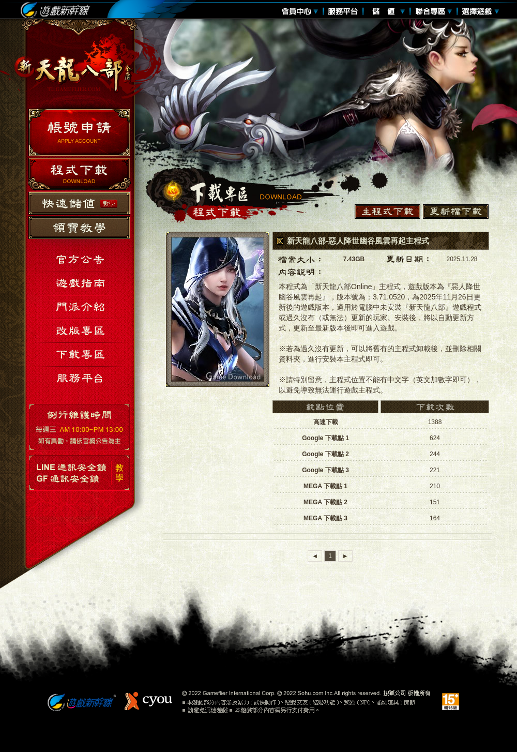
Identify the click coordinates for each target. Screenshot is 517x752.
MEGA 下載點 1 (325, 486)
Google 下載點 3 (325, 470)
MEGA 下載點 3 (325, 518)
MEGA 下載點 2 (325, 502)
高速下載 (325, 422)
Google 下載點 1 (325, 438)
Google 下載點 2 (325, 454)
